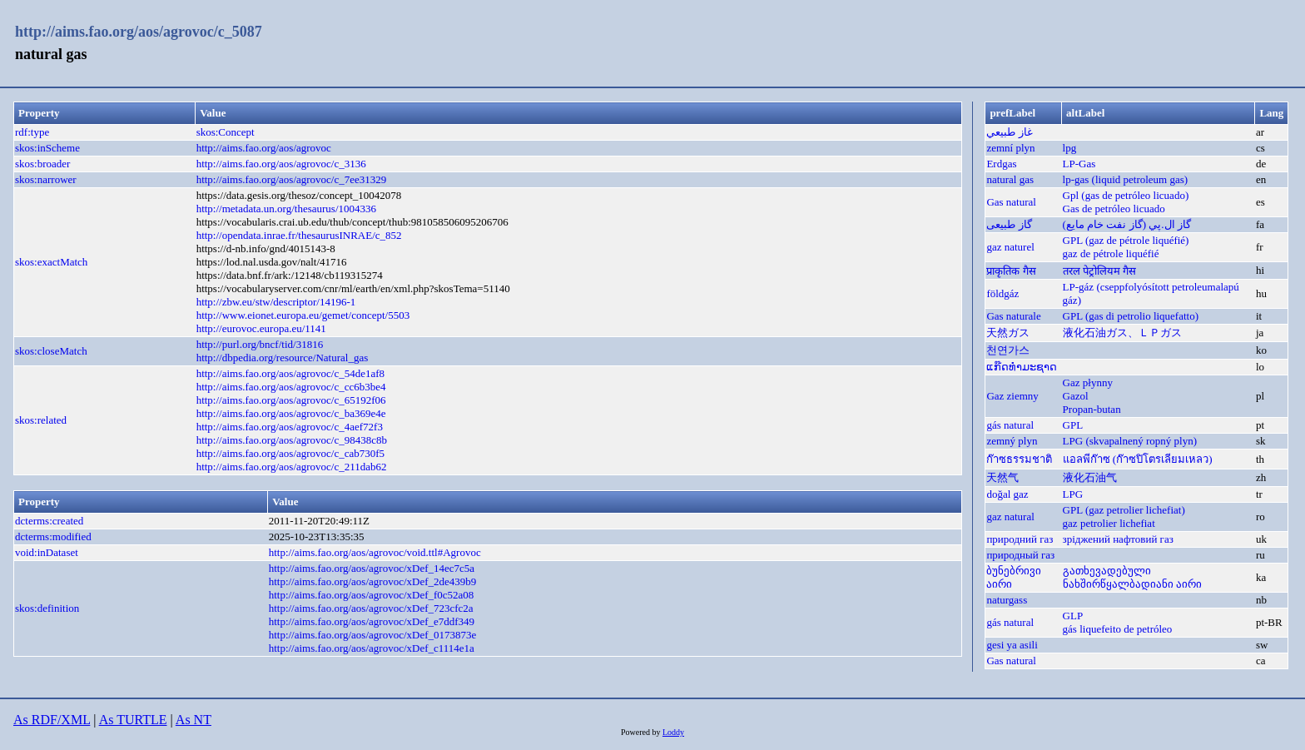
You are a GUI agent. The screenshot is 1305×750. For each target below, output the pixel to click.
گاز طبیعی (1008, 224)
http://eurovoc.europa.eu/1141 (261, 328)
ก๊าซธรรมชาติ (1019, 459)
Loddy (673, 732)
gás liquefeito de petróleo (1118, 629)
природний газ (1019, 539)
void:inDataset (46, 552)
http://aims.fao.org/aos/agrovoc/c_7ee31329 (291, 179)
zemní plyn (1010, 148)
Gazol (1076, 396)
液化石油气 (1090, 477)
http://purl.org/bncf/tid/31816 (260, 344)
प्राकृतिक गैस (1010, 271)
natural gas (1010, 179)
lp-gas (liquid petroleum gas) (1125, 179)
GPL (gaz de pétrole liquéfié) (1126, 240)
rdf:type (32, 132)
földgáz (1002, 293)
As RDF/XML (51, 720)
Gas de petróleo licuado (1114, 208)
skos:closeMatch (51, 351)
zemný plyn (1011, 441)
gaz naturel (1010, 247)
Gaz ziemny (1012, 396)
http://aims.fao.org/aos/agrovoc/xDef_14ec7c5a (371, 568)
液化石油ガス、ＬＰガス (1122, 332)
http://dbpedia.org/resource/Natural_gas (282, 357)
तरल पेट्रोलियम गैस (1100, 271)
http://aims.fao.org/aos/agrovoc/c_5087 (138, 31)
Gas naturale (1013, 316)
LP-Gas (1079, 163)
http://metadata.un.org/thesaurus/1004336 (286, 208)
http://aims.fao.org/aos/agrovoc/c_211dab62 (291, 466)
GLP (1073, 615)
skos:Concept (225, 132)
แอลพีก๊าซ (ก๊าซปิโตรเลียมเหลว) (1138, 459)
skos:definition (47, 608)
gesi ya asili (1011, 644)
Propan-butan (1092, 409)
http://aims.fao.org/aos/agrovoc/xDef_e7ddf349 (371, 621)
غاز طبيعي (1009, 132)
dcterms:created (49, 520)
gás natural (1010, 425)
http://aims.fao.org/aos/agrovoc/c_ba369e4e (291, 413)
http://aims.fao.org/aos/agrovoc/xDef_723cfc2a (371, 608)
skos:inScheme (47, 148)
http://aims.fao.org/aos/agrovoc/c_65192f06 (291, 400)
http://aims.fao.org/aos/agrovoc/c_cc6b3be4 (291, 386)
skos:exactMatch (51, 262)
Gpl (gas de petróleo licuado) (1126, 195)
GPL (1073, 425)
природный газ (1020, 555)
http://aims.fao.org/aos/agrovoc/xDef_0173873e (373, 634)
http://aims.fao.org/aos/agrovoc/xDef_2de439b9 (373, 581)
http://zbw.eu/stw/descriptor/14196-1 (276, 302)
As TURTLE (133, 720)
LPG (1073, 494)
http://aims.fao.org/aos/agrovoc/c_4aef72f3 (289, 426)
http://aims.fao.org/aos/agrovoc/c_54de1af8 (290, 373)
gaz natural (1010, 516)
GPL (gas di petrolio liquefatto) (1130, 316)
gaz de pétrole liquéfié (1111, 253)
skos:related (41, 420)
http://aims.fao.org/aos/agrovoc (263, 148)
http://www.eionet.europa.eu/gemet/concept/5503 (303, 315)
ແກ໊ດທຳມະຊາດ (1021, 366)
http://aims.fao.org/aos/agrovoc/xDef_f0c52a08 (371, 595)
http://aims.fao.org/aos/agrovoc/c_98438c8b (291, 440)
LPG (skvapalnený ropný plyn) (1130, 441)
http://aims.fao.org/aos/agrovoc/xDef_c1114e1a (371, 648)
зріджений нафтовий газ (1118, 539)
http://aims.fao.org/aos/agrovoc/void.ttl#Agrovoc (375, 552)
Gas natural (1011, 202)
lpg (1070, 148)
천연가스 (1008, 350)
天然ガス (1008, 332)
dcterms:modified (53, 536)
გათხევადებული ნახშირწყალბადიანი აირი (1132, 577)
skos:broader (42, 163)
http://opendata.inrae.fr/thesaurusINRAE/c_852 (299, 235)
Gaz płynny (1088, 382)
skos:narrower (46, 179)
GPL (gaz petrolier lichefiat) (1124, 510)
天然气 (1002, 477)
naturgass (1006, 600)
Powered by (641, 732)
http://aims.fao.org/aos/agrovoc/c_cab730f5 (290, 453)
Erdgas (1001, 163)
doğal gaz (1007, 494)
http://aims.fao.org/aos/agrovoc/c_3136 (281, 163)
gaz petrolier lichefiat (1109, 523)
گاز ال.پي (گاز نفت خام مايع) (1127, 224)
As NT (193, 720)
